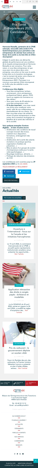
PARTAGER (9, 171)
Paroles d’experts (19, 432)
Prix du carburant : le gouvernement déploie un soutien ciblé (19, 350)
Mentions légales (25, 463)
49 (10, 1)
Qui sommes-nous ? (19, 416)
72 (17, 1)
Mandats (19, 445)
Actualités (19, 424)
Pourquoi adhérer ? (19, 420)
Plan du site (10, 463)
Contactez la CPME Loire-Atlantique (19, 465)
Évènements (19, 428)
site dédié (23, 164)
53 (13, 1)
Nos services (19, 437)
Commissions (19, 441)
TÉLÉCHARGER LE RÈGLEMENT (15, 167)
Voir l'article (19, 254)
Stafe (24, 409)
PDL (2, 1)
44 (6, 1)
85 (20, 1)
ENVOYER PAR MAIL (11, 180)
